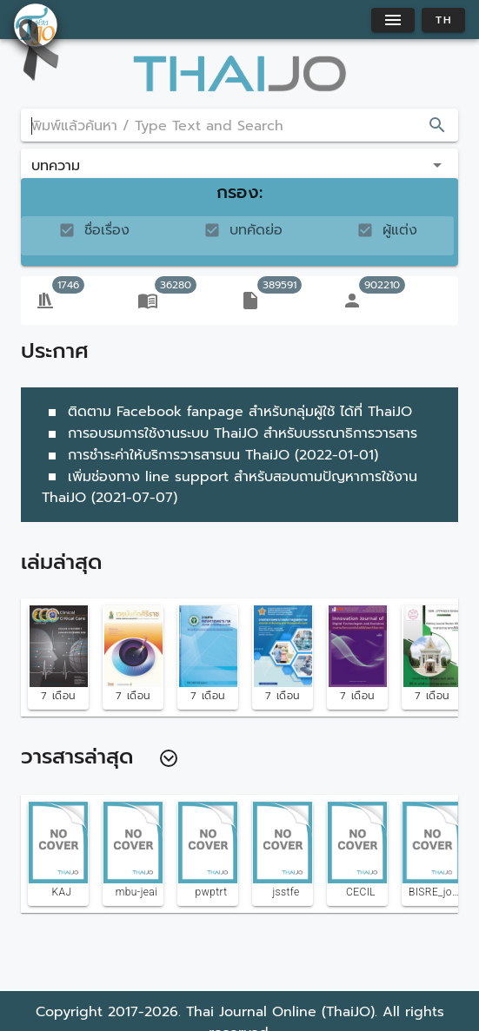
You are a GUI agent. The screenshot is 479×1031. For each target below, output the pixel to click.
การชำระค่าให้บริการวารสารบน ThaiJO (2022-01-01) (210, 455)
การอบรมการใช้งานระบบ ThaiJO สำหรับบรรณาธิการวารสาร (229, 433)
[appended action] (437, 125)
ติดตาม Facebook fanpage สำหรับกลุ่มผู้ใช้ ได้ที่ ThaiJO (227, 411)
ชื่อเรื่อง (107, 230)
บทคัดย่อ (256, 230)
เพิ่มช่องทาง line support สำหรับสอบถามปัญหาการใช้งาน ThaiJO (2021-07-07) (229, 487)
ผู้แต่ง (400, 230)
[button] (239, 165)
